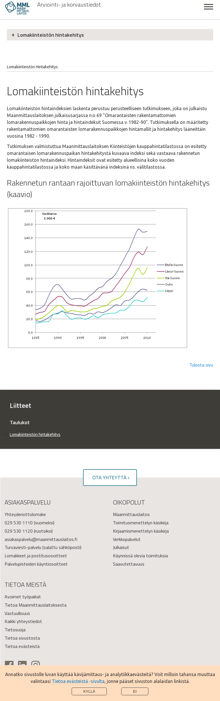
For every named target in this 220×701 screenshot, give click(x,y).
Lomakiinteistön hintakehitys (50, 35)
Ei (135, 691)
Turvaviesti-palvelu (23, 547)
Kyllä (89, 691)
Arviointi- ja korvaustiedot (69, 4)
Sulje (208, 10)
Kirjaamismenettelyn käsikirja (141, 530)
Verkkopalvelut (127, 539)
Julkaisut (121, 547)
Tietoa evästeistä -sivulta (78, 681)
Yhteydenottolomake (25, 514)
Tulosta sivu (201, 364)
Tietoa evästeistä (22, 646)
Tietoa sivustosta (22, 637)
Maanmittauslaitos (131, 514)
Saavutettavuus (128, 563)
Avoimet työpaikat (23, 596)
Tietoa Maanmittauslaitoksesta (35, 604)
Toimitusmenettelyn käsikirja (140, 522)
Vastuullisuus (17, 613)
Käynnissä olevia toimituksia (140, 555)
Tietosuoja (15, 629)
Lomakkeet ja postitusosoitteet (36, 555)
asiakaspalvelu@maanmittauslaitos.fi (41, 539)
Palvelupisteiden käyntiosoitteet (36, 563)
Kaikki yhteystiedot (23, 621)
